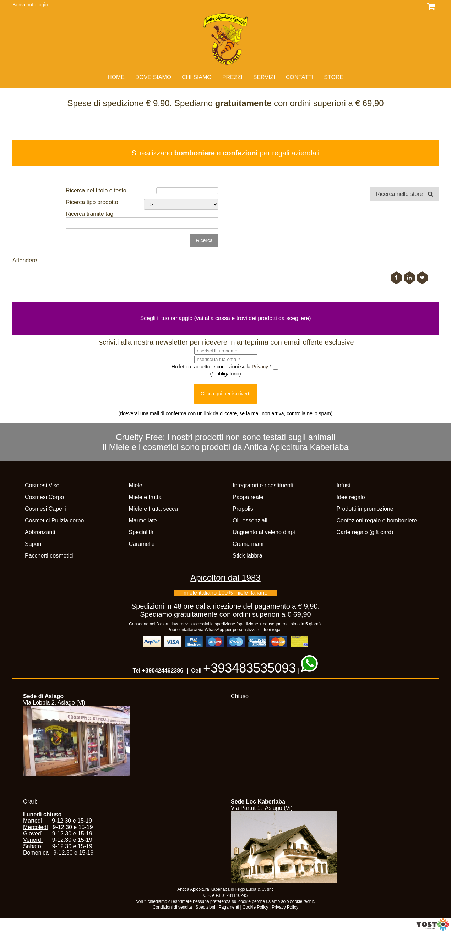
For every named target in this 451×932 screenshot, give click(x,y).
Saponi (34, 544)
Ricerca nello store (404, 194)
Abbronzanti (40, 532)
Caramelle (142, 544)
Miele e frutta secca (153, 509)
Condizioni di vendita (172, 907)
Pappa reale (248, 497)
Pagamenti (229, 907)
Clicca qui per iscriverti (225, 393)
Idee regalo (351, 497)
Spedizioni (205, 907)
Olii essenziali (250, 520)
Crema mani (248, 544)
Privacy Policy (285, 907)
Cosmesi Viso (42, 485)
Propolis (243, 509)
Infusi (343, 485)
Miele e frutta (145, 497)
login (43, 4)
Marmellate (143, 520)
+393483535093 (249, 668)
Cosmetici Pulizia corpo (54, 520)
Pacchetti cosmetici (49, 556)
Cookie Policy (255, 907)
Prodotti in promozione (365, 509)
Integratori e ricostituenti (263, 485)
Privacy (261, 366)
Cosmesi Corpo (44, 497)
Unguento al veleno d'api (264, 532)
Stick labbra (247, 556)
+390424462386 (162, 671)
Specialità (141, 532)
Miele (135, 485)
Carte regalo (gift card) (365, 532)
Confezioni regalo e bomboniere (377, 520)
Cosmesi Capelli (45, 509)
